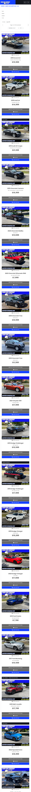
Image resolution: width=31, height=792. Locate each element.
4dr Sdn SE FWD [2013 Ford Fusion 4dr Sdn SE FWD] (15, 618)
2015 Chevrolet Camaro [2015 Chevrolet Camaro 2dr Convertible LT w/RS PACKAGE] (15, 188)
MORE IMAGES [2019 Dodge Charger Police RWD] (15, 528)
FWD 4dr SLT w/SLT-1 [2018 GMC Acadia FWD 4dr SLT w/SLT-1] (15, 706)
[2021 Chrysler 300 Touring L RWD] (15, 386)
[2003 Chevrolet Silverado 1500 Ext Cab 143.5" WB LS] (15, 259)
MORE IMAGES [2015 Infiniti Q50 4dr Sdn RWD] (15, 789)
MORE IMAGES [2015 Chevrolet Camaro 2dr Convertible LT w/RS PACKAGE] (15, 185)
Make (3, 13)
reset (8, 22)
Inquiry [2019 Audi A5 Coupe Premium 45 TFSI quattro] (15, 157)
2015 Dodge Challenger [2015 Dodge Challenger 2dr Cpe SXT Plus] (15, 489)
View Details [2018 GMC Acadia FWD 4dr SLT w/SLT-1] (15, 718)
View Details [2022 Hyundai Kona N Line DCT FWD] (15, 763)
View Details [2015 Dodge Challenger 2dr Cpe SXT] (15, 457)
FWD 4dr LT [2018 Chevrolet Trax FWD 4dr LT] (15, 317)
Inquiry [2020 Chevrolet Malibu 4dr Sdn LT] (15, 242)
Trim (3, 18)
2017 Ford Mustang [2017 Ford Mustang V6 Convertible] (15, 658)
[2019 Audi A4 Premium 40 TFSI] (15, 86)
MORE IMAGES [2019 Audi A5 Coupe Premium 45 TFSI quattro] (15, 143)
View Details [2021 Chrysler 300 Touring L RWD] (15, 414)
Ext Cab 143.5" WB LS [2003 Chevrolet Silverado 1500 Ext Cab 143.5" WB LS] (15, 275)
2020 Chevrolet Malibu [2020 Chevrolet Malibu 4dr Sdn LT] (15, 231)
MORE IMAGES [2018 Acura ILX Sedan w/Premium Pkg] (15, 55)
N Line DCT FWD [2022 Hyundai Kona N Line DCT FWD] (15, 751)
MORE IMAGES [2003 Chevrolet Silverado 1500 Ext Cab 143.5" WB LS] (15, 270)
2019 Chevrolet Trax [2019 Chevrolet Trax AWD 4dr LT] (15, 358)
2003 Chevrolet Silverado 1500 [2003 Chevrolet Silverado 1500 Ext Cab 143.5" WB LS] (15, 273)
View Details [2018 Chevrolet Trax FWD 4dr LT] (15, 329)
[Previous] (3, 25)
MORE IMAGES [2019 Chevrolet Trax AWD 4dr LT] (15, 355)
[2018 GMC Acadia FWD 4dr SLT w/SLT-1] (15, 690)
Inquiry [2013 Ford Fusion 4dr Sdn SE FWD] (15, 627)
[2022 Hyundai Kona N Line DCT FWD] (15, 735)
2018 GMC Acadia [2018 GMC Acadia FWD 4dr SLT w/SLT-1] (15, 704)
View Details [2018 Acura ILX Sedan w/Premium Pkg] (15, 71)
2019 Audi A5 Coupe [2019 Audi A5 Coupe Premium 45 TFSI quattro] (15, 146)
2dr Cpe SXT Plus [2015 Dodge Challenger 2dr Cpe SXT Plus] (15, 490)
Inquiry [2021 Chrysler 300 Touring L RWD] (15, 412)
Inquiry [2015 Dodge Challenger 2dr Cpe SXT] (15, 454)
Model (3, 15)
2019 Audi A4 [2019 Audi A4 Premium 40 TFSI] (15, 100)
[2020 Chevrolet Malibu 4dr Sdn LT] (15, 216)
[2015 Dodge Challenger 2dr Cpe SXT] (15, 429)
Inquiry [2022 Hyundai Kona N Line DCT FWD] (15, 761)
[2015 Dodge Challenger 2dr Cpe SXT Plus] (15, 474)
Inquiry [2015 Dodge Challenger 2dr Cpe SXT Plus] (15, 500)
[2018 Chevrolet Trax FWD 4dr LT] (15, 301)
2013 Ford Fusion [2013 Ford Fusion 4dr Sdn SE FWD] (15, 616)
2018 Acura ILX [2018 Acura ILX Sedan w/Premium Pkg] (15, 58)
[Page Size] (21, 28)
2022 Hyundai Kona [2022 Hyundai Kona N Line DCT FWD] (15, 750)
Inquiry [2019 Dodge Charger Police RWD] (15, 542)
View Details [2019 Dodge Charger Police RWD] (15, 545)
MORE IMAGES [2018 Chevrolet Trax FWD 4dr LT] (15, 313)
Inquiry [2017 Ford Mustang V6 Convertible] (15, 670)
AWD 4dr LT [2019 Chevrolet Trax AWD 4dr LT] (15, 360)
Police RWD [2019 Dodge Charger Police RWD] (15, 533)
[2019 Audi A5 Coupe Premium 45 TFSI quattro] (15, 131)
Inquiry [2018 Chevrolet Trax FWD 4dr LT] (15, 327)
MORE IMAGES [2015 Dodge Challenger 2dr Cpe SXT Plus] (15, 486)
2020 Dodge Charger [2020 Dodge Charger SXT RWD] (15, 574)
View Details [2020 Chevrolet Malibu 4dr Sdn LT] (15, 244)
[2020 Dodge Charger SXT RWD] (15, 559)
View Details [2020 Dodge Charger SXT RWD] (15, 587)
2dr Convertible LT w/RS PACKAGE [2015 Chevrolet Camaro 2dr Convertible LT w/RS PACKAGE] (15, 190)
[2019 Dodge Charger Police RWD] (15, 517)
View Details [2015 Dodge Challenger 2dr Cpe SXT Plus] (15, 502)
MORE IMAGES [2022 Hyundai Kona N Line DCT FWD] (15, 747)
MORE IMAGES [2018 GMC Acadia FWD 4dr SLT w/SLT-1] (15, 701)
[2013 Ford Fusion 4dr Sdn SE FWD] (15, 602)
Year (3, 11)
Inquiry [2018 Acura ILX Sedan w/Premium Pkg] (15, 69)
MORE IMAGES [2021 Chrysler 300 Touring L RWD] (15, 398)
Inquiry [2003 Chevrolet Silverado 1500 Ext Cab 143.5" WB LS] (15, 284)
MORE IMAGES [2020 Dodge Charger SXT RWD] (15, 571)
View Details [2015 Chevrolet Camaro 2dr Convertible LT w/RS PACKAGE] (15, 202)
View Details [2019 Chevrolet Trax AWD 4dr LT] (15, 372)
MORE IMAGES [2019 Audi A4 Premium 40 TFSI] (15, 97)
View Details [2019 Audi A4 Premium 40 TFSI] (15, 114)
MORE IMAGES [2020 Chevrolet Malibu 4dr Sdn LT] (15, 228)
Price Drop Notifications (15, 67)
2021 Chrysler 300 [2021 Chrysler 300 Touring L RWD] (15, 401)
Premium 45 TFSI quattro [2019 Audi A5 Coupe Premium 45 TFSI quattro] (15, 148)
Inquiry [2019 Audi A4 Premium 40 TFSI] (15, 111)
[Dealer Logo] (5, 2)
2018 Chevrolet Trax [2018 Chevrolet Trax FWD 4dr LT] (15, 316)
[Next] (28, 25)
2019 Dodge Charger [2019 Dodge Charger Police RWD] (16, 531)
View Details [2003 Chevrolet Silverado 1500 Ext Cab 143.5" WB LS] (15, 287)
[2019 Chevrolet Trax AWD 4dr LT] (15, 344)
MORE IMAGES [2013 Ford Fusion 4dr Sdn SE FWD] (15, 613)
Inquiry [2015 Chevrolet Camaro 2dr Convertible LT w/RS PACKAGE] (15, 200)
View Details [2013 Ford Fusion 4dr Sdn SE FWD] (15, 630)
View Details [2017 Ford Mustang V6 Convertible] (15, 672)
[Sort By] (13, 28)
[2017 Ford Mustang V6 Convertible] (15, 644)
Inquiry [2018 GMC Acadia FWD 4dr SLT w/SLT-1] (15, 715)
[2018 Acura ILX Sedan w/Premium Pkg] (15, 43)
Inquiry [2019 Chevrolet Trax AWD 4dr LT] (15, 369)
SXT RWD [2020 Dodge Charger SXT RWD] (16, 575)
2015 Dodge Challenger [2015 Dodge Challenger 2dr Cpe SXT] (15, 443)
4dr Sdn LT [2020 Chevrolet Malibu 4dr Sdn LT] (15, 232)
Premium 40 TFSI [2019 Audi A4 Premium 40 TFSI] (15, 102)
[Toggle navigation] (28, 2)
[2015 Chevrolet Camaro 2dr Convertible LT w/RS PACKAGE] (15, 174)
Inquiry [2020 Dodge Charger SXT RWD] (15, 585)
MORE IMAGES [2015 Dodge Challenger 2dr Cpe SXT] (15, 440)
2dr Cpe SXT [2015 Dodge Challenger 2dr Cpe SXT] (15, 445)
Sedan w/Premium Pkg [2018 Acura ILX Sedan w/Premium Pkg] (15, 60)
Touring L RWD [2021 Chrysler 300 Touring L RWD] (15, 402)
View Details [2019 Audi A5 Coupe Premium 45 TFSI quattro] (15, 159)
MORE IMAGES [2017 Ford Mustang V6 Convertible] (15, 655)
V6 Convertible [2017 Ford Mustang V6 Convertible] (15, 660)
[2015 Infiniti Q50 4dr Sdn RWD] (15, 778)
